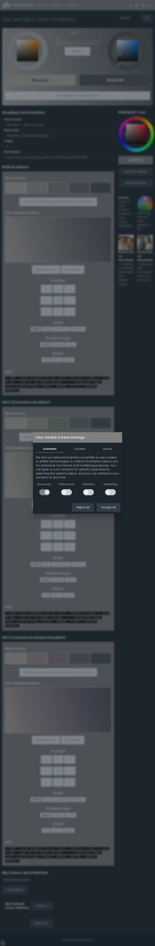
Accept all (108, 507)
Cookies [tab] (80, 449)
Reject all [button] (83, 507)
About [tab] (107, 449)
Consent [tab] (50, 449)
